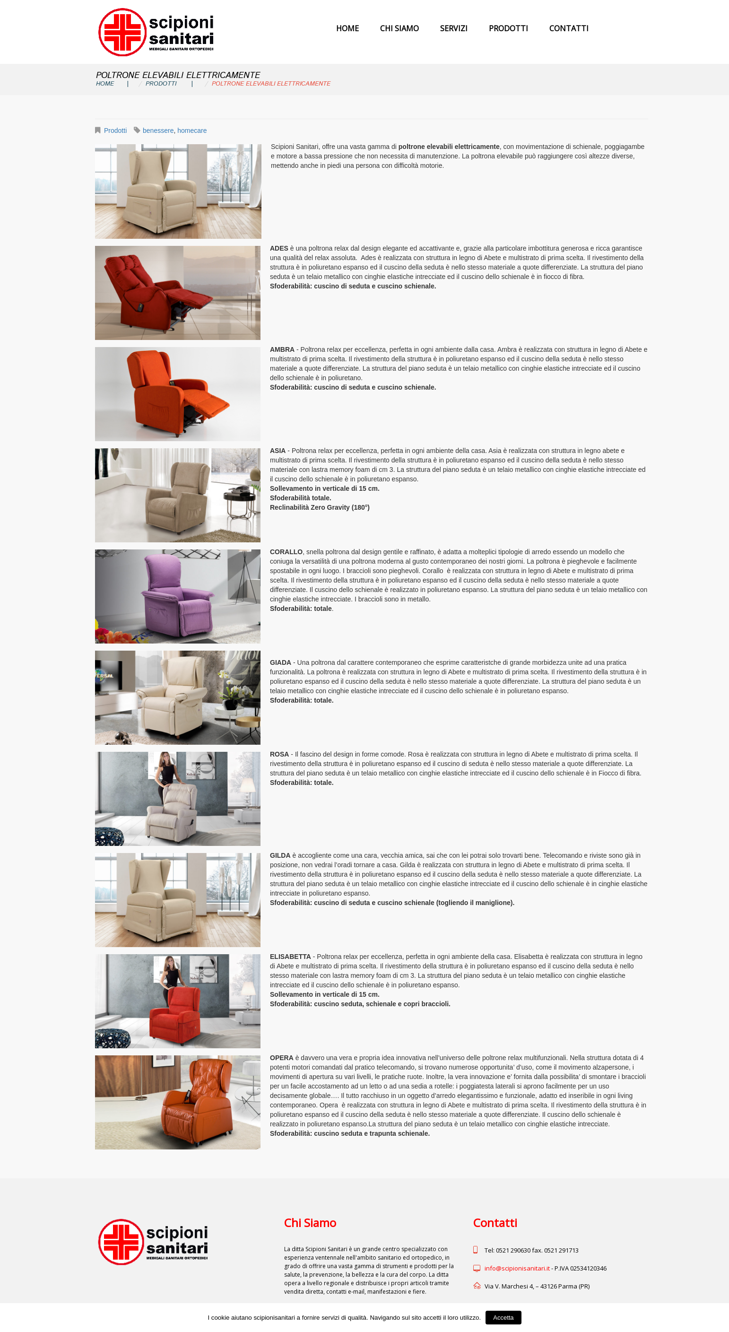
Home (347, 28)
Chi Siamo (399, 28)
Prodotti (508, 28)
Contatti (569, 28)
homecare (192, 130)
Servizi (454, 28)
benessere (158, 130)
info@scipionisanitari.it (517, 1268)
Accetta (503, 1317)
